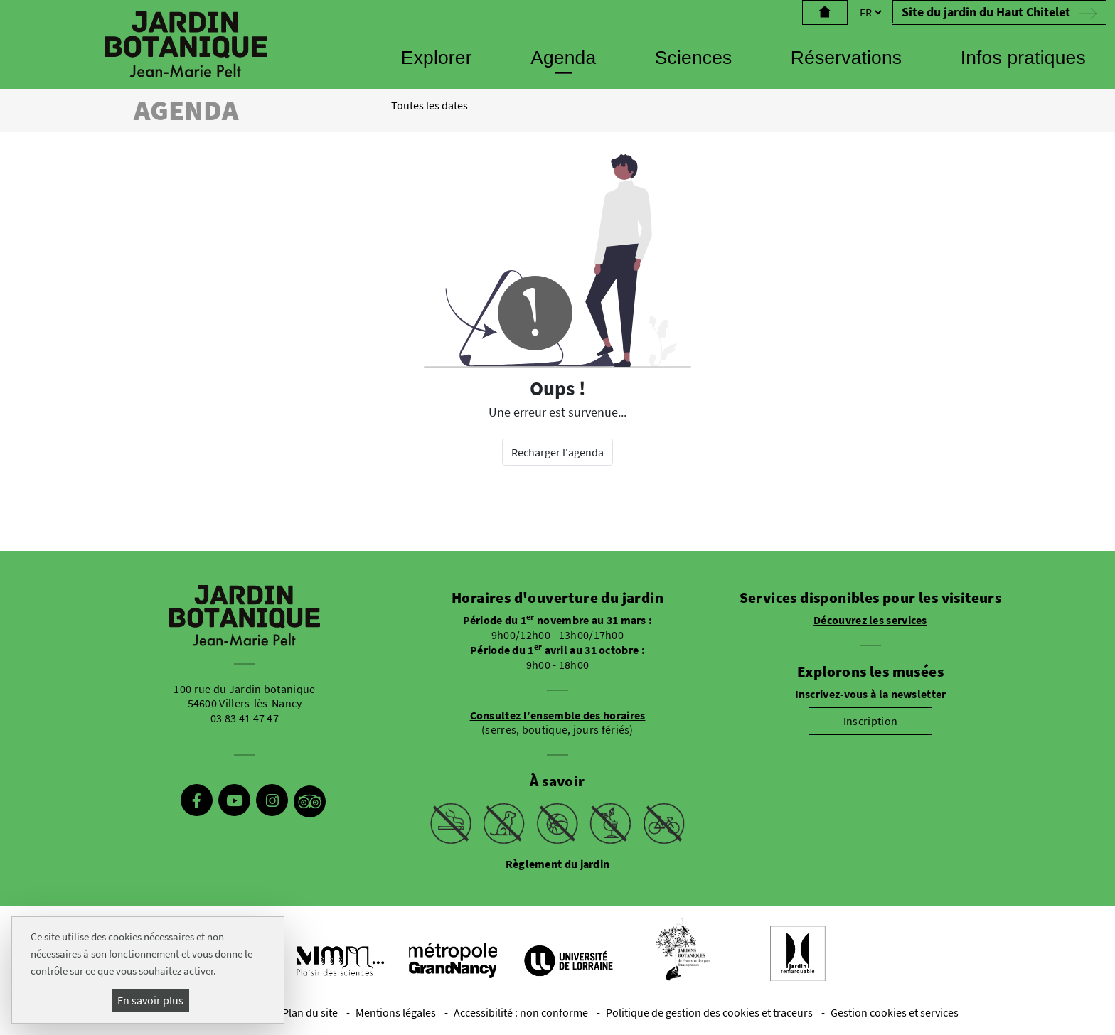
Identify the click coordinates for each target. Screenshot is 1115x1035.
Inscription (870, 721)
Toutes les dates (429, 105)
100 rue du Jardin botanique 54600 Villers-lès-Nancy (244, 696)
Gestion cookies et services (895, 1012)
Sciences (693, 57)
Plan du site (310, 1012)
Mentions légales (396, 1012)
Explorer (436, 57)
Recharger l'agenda (557, 452)
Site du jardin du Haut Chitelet (999, 12)
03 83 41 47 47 (244, 718)
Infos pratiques (1023, 57)
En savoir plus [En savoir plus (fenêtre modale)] (150, 1000)
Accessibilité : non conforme (521, 1012)
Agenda (563, 57)
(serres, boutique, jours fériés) (558, 722)
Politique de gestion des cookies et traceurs (709, 1012)
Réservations (846, 57)
